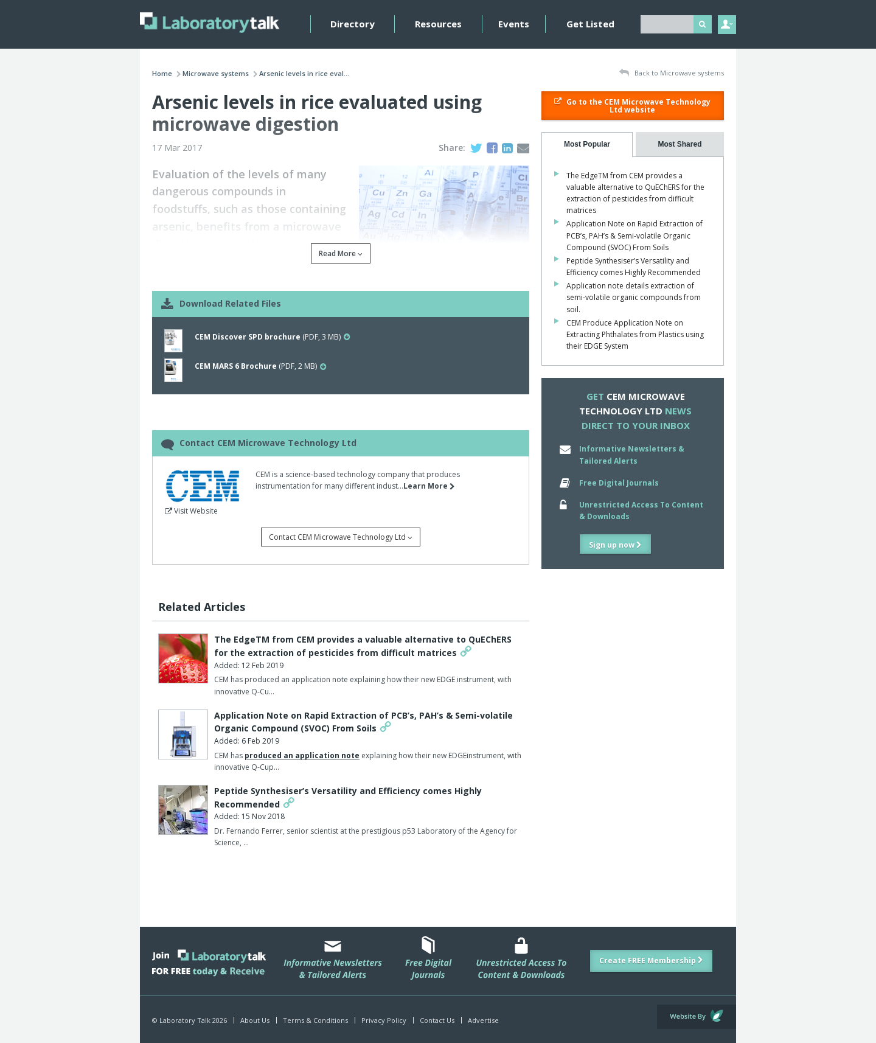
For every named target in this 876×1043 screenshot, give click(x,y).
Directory (352, 24)
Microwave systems (215, 73)
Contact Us (437, 1020)
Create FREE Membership (651, 960)
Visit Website (191, 511)
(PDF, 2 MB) (260, 366)
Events (513, 24)
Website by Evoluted (696, 1017)
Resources (438, 24)
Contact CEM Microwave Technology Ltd (340, 537)
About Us (254, 1020)
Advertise (483, 1020)
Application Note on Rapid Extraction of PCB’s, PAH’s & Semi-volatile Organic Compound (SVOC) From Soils (634, 235)
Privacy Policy (383, 1020)
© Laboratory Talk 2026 (189, 1020)
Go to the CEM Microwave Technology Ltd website (632, 106)
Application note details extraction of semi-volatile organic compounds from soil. (633, 297)
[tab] (587, 144)
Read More (341, 253)
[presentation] (587, 144)
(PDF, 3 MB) (272, 337)
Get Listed (590, 24)
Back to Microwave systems (671, 73)
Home (162, 73)
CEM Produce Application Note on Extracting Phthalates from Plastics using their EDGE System (635, 334)
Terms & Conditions (315, 1020)
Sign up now (615, 545)
